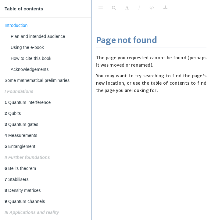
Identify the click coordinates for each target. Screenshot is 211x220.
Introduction (16, 25)
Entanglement (20, 146)
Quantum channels (25, 201)
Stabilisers (17, 179)
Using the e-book (27, 47)
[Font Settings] (127, 7)
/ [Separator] (139, 7)
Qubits (13, 113)
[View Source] (152, 7)
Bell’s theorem (20, 168)
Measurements (21, 135)
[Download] (165, 7)
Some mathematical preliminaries (37, 80)
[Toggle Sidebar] (100, 7)
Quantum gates (21, 124)
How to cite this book (31, 58)
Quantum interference (28, 102)
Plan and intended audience (38, 36)
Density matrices (23, 190)
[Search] (113, 7)
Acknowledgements (30, 69)
